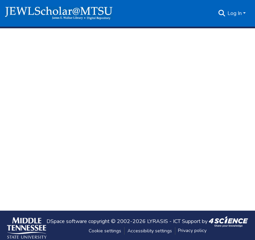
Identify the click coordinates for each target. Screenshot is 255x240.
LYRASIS (157, 221)
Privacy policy (192, 230)
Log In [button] (235, 13)
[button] (59, 13)
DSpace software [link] (66, 221)
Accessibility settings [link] (150, 231)
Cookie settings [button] (105, 231)
